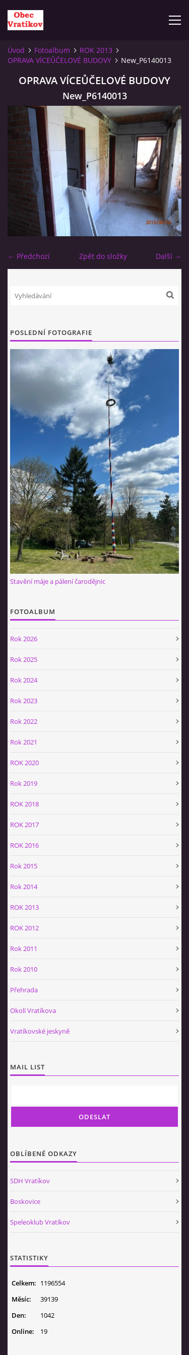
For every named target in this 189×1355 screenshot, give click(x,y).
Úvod (16, 50)
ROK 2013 (96, 50)
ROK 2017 (24, 824)
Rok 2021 (23, 742)
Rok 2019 (23, 783)
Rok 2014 (23, 886)
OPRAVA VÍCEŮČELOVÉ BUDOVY (59, 60)
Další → (168, 256)
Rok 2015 (23, 865)
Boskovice (25, 1201)
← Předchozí (29, 256)
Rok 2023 (23, 700)
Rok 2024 (23, 680)
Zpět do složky (103, 256)
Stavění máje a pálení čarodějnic (57, 581)
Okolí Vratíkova (33, 1010)
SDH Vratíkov (30, 1180)
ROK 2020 (24, 762)
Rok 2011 (23, 948)
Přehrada (24, 989)
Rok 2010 (23, 969)
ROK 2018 (24, 803)
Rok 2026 (23, 638)
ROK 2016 (24, 845)
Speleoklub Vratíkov (40, 1222)
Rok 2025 (23, 659)
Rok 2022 (23, 721)
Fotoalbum (52, 50)
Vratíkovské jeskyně (40, 1031)
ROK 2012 (24, 927)
